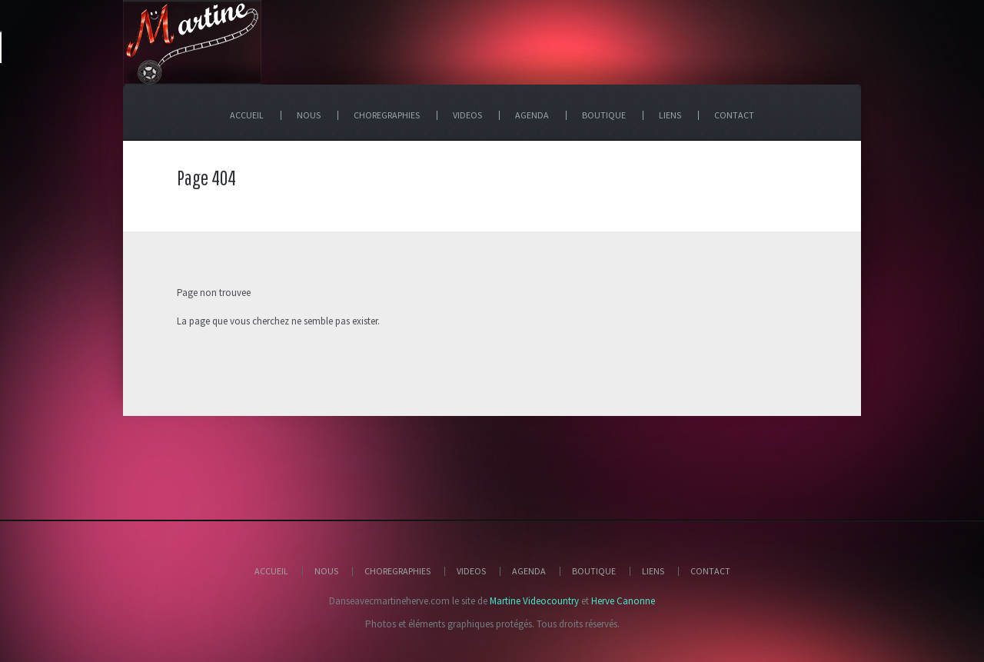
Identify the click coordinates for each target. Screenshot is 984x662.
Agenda (529, 571)
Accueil (271, 571)
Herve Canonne (623, 600)
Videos (471, 571)
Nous (326, 571)
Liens (653, 571)
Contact (710, 571)
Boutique (594, 571)
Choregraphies (397, 571)
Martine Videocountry (534, 600)
